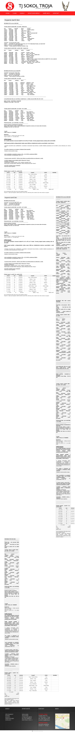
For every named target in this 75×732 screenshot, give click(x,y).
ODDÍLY (22, 13)
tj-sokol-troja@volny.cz (44, 720)
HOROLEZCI (8, 720)
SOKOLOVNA (25, 714)
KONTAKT (56, 13)
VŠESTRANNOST (9, 714)
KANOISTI (7, 717)
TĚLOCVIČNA (25, 715)
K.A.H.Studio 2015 (36, 731)
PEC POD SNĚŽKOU (27, 718)
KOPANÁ (7, 715)
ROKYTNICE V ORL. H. (27, 720)
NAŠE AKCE (46, 13)
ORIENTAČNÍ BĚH (9, 718)
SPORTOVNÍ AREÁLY (34, 13)
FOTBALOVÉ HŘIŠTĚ (27, 717)
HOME (7, 13)
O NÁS (15, 13)
